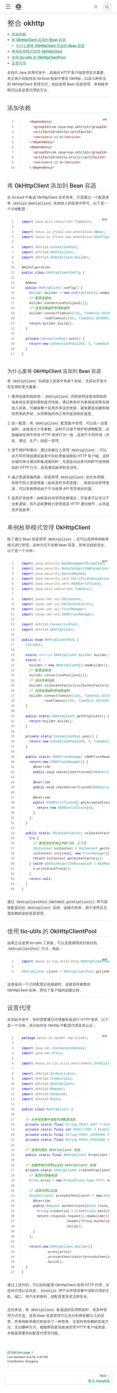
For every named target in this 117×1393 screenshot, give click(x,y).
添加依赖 (19, 34)
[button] (8, 6)
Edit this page (18, 1352)
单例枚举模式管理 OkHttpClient (37, 51)
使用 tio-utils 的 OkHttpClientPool (39, 57)
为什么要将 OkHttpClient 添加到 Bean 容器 (50, 46)
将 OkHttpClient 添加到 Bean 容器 (39, 40)
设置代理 (19, 63)
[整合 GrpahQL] (58, 1378)
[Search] (107, 6)
